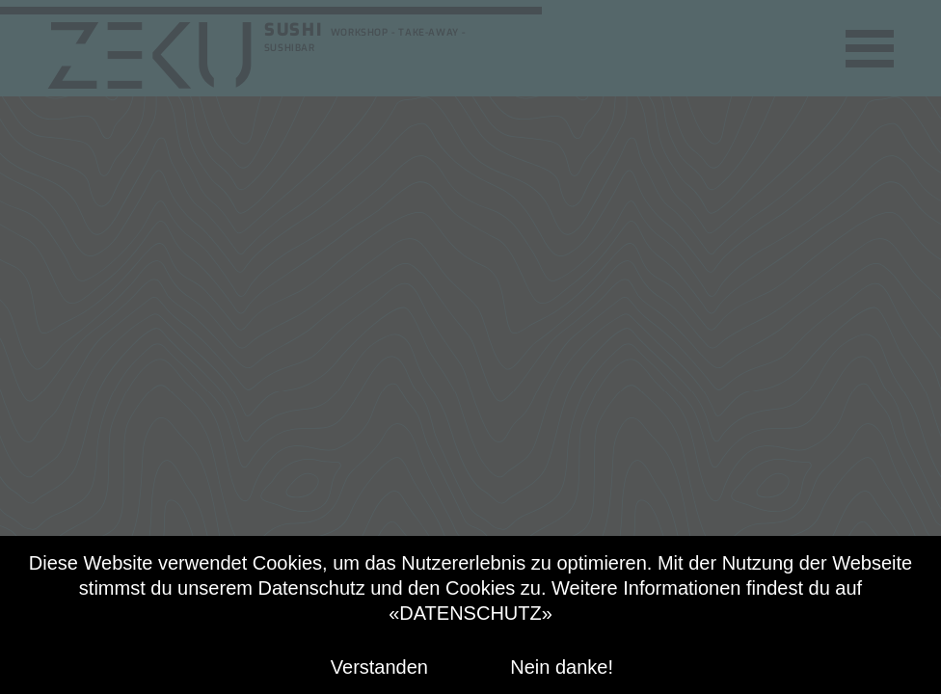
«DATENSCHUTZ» (470, 613)
